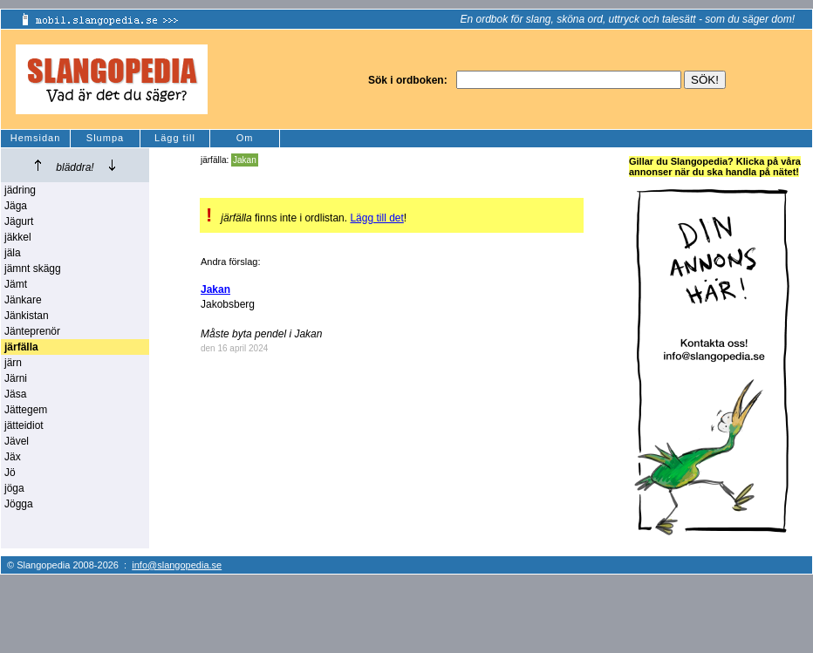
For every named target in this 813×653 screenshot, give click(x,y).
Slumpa (105, 138)
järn (13, 363)
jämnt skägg (32, 268)
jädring (20, 190)
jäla (12, 253)
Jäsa (15, 394)
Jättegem (25, 410)
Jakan (244, 160)
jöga (14, 488)
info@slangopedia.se (177, 565)
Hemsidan (35, 138)
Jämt (15, 284)
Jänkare (23, 300)
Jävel (16, 441)
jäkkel (17, 237)
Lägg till (174, 138)
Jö (10, 472)
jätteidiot (24, 425)
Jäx (12, 457)
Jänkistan (26, 315)
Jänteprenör (32, 331)
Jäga (15, 206)
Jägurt (18, 221)
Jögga (18, 504)
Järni (15, 378)
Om (245, 138)
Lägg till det (376, 218)
